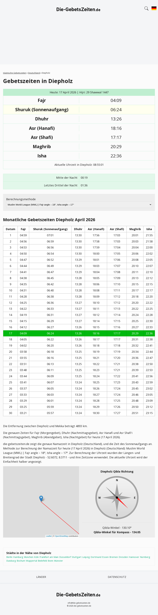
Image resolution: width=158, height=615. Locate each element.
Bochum (21, 560)
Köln (36, 556)
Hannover (134, 556)
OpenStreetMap (61, 536)
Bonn (50, 560)
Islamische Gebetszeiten (14, 72)
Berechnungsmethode (21, 199)
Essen (105, 556)
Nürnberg (145, 556)
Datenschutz (117, 577)
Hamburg (18, 556)
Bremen (113, 556)
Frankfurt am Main (49, 556)
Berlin (9, 556)
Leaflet (49, 536)
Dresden (123, 556)
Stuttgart (76, 556)
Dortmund (96, 556)
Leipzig (86, 556)
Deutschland (34, 72)
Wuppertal (31, 560)
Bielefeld (42, 560)
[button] (41, 498)
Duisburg (11, 560)
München (28, 556)
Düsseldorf (65, 556)
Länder (41, 577)
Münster (58, 560)
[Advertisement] (79, 42)
